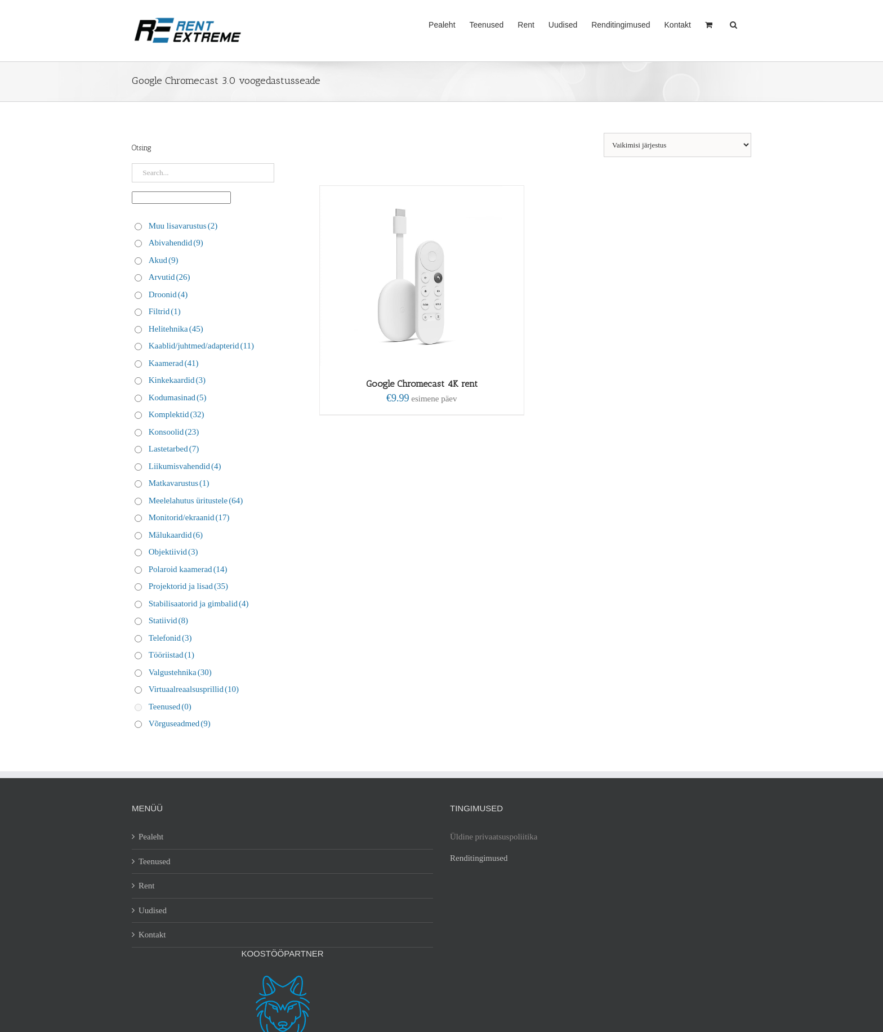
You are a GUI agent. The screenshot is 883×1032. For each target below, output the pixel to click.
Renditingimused (479, 858)
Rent (146, 885)
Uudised (153, 910)
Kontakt (152, 934)
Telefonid (170, 637)
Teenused (170, 706)
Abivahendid (176, 242)
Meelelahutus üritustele (196, 500)
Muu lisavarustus (183, 225)
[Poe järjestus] (677, 145)
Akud (164, 260)
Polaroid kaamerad (188, 569)
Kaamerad (174, 363)
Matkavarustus (179, 483)
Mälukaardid (176, 534)
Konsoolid (174, 431)
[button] (733, 23)
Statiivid (168, 620)
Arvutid (169, 277)
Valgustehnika (180, 672)
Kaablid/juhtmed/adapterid (201, 345)
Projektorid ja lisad (188, 586)
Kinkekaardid (177, 380)
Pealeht (151, 836)
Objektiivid (173, 551)
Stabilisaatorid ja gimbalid (199, 603)
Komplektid (176, 414)
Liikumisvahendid (185, 466)
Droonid (168, 294)
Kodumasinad (178, 397)
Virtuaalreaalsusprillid (194, 689)
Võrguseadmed (180, 723)
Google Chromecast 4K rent (422, 383)
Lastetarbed (174, 448)
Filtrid (165, 311)
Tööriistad (171, 654)
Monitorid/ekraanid (189, 517)
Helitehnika (176, 328)
